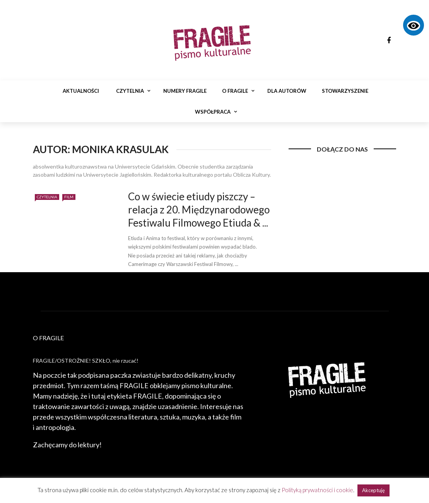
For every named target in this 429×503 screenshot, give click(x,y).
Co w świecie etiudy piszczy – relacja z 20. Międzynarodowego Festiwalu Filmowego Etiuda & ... (199, 209)
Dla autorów (286, 91)
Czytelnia (130, 91)
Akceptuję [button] (373, 490)
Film (68, 196)
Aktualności (81, 91)
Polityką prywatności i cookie (317, 489)
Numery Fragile (185, 91)
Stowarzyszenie (345, 91)
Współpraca (213, 112)
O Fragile (235, 91)
